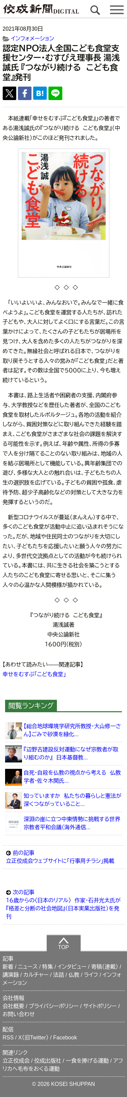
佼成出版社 (47, 1061)
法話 (58, 975)
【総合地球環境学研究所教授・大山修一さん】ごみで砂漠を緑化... (72, 730)
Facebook (65, 1037)
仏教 (73, 975)
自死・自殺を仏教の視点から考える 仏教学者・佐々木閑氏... (72, 777)
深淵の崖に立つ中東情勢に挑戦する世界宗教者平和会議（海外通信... (72, 823)
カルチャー (36, 975)
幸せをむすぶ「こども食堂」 (34, 674)
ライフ (91, 975)
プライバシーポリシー (54, 1006)
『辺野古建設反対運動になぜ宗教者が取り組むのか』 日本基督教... (71, 753)
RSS (8, 1037)
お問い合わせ (19, 1014)
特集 (47, 967)
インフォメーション (32, 38)
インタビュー (72, 967)
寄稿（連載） (104, 967)
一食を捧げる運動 (87, 1061)
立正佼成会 (16, 1061)
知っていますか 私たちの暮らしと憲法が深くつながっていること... (73, 800)
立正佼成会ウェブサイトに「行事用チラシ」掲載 (63, 856)
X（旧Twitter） (33, 1037)
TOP (63, 943)
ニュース (28, 967)
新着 (8, 967)
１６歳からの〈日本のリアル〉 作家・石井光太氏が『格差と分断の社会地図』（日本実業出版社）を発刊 (63, 903)
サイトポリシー (100, 1006)
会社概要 (13, 1006)
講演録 (11, 975)
